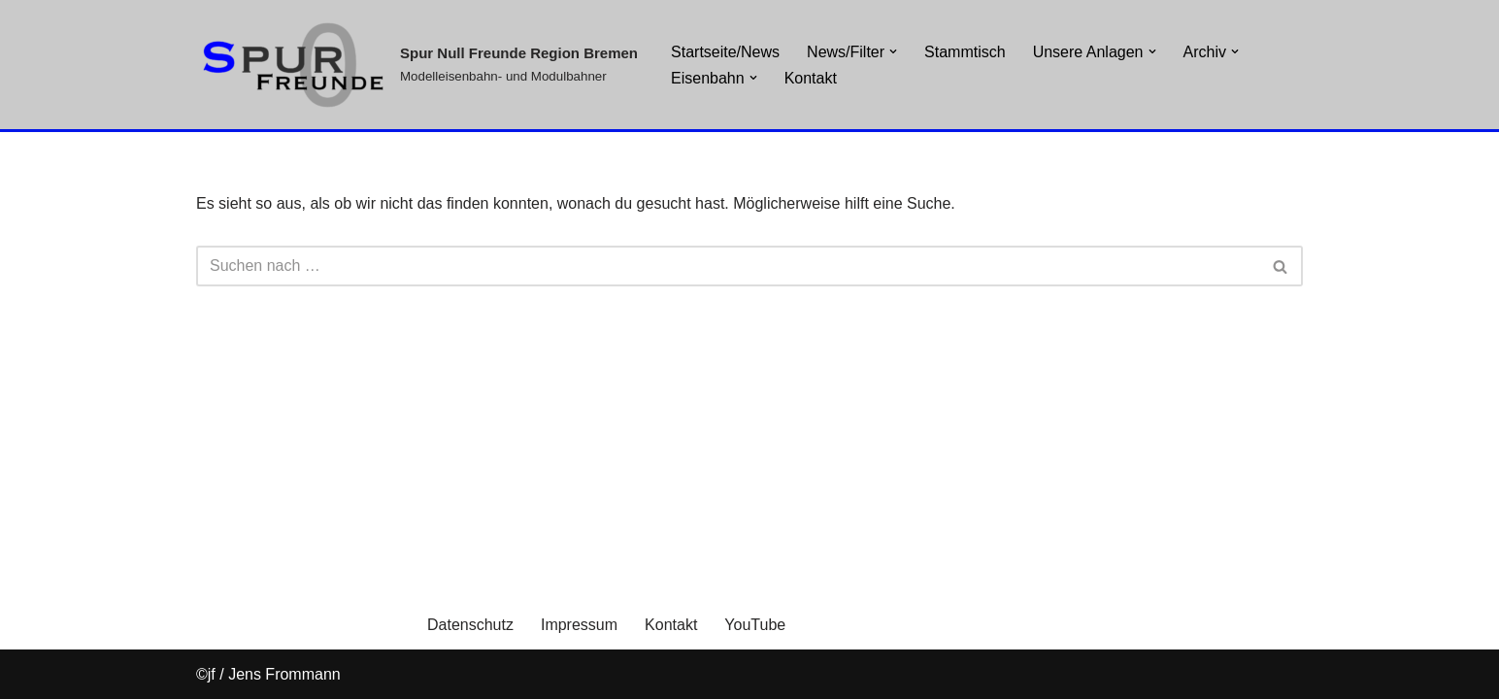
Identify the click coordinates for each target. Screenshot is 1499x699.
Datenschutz (470, 624)
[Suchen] (727, 266)
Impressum (579, 624)
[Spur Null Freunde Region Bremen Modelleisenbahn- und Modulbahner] (417, 64)
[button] (753, 78)
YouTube (754, 624)
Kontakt (810, 78)
